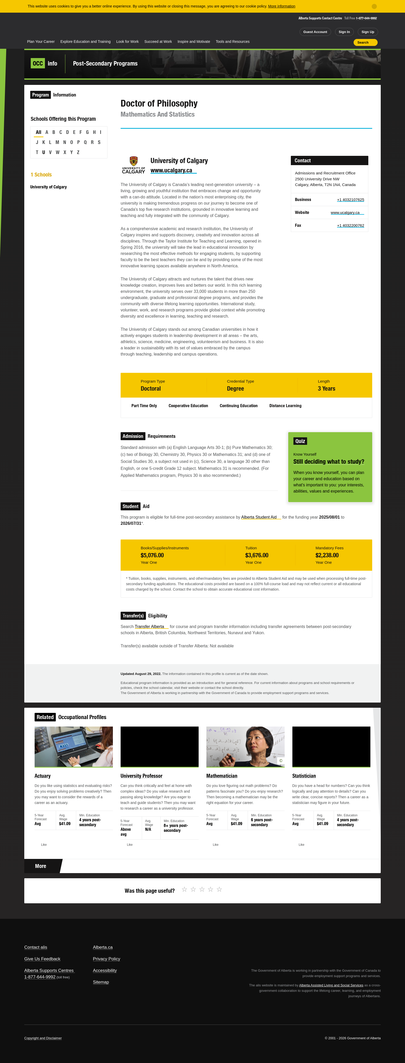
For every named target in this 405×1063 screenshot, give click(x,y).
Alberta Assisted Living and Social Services (331, 985)
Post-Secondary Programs (105, 63)
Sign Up (368, 32)
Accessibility (105, 970)
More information (281, 6)
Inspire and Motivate (193, 41)
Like (339, 42)
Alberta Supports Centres (49, 970)
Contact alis (35, 947)
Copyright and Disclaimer (43, 1038)
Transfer (152, 626)
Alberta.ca (103, 947)
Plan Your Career (41, 41)
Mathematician (220, 782)
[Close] (374, 6)
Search (363, 42)
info (44, 63)
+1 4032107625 (350, 199)
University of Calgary (48, 186)
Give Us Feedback (42, 958)
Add (329, 42)
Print (348, 42)
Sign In (344, 32)
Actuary (58, 782)
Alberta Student (261, 517)
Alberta (44, 26)
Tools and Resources (233, 41)
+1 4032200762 (350, 225)
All (38, 132)
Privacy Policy (106, 958)
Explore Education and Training (85, 41)
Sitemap (101, 982)
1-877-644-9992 (366, 18)
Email (168, 138)
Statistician (294, 782)
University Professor (147, 782)
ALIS (80, 25)
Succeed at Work (158, 41)
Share (320, 42)
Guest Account (315, 32)
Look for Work (127, 41)
